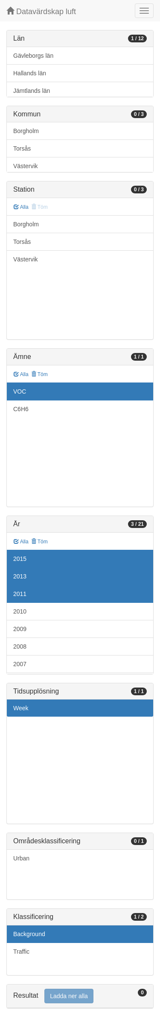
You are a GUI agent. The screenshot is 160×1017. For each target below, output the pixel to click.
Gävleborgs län (33, 55)
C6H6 (21, 409)
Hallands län (29, 73)
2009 (19, 629)
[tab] (80, 996)
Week (21, 708)
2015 (19, 558)
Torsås (22, 148)
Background (29, 934)
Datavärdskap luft (41, 11)
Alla (21, 207)
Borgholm (26, 130)
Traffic (21, 951)
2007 (19, 664)
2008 (19, 646)
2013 (19, 576)
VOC (19, 391)
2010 (19, 611)
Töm (39, 374)
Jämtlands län (31, 90)
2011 (19, 593)
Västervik (25, 166)
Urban (21, 858)
